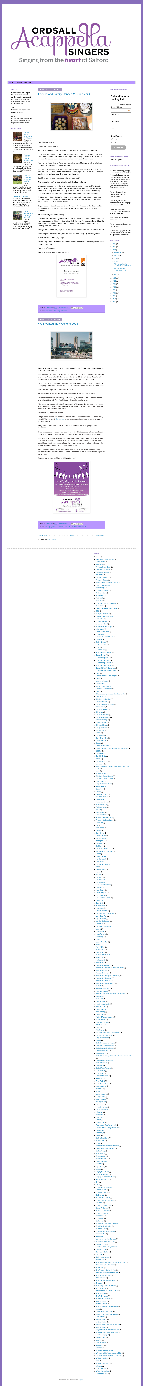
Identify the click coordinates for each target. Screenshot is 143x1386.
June (116, 261)
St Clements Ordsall (103, 1197)
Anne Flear (100, 595)
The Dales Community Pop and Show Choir (111, 1262)
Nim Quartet (100, 1030)
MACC (98, 944)
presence (99, 1089)
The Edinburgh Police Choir (105, 1265)
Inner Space (100, 890)
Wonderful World (101, 1374)
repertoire (99, 1117)
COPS (98, 733)
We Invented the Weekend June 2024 (75, 527)
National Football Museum (105, 1017)
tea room (99, 1255)
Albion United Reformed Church (107, 582)
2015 (114, 296)
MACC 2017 (100, 950)
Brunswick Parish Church (104, 637)
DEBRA (98, 751)
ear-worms (99, 764)
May (116, 274)
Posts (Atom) (51, 539)
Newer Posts (43, 535)
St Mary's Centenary (103, 1210)
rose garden (100, 1122)
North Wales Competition (104, 1035)
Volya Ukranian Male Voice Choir (107, 1332)
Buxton (98, 647)
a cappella (99, 564)
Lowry (98, 939)
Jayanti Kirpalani (101, 893)
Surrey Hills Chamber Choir (105, 1242)
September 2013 (101, 1159)
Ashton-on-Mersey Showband (106, 603)
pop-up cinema (101, 1086)
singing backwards (102, 1172)
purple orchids (101, 1099)
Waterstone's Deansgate (104, 1350)
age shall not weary (102, 577)
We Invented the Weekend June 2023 (108, 1353)
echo (97, 771)
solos (98, 1185)
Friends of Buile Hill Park (104, 817)
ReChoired (99, 1104)
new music (99, 1025)
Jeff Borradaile (101, 895)
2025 (114, 247)
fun (97, 825)
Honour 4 (99, 877)
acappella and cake (50, 311)
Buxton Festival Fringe (103, 652)
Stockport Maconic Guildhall (105, 1231)
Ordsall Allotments (102, 1051)
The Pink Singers (102, 1296)
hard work (99, 861)
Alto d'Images (100, 588)
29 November (100, 562)
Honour (98, 874)
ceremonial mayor (102, 681)
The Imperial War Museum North (107, 1273)
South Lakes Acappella (104, 1187)
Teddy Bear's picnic (102, 1257)
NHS (97, 1027)
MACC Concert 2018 (103, 955)
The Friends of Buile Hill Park (106, 1270)
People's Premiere (102, 1076)
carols (98, 678)
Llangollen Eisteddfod (103, 926)
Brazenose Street (102, 624)
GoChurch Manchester (103, 848)
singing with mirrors (102, 1179)
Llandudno (99, 924)
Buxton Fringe (101, 655)
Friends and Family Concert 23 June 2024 (64, 94)
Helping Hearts (101, 869)
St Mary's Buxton (102, 1208)
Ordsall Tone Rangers (103, 1068)
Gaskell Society (101, 838)
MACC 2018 (100, 952)
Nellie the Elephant (102, 1022)
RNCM (98, 1120)
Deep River (100, 753)
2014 (114, 299)
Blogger (80, 1380)
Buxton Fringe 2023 (102, 658)
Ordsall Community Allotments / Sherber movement (113, 1056)
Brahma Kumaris (101, 621)
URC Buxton (100, 1317)
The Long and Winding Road (105, 1280)
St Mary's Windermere (103, 1205)
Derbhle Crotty (101, 756)
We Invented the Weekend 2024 (58, 323)
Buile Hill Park (101, 642)
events (98, 792)
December (118, 252)
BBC (97, 611)
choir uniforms (101, 696)
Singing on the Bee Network (105, 1177)
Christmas (99, 712)
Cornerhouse (100, 735)
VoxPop (98, 1340)
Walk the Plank (101, 1343)
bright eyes (100, 629)
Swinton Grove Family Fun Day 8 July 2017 (28, 214)
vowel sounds (100, 1337)
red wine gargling (102, 1109)
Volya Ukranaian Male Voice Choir (107, 1330)
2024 (114, 250)
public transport (101, 1094)
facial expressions (102, 797)
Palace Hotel (100, 1071)
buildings (99, 639)
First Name (115, 114)
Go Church (60, 419)
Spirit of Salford (101, 1190)
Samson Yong (100, 1156)
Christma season (102, 709)
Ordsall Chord (100, 1053)
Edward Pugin (101, 773)
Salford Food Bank (102, 1138)
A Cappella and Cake (103, 567)
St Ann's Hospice (102, 1192)
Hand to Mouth (101, 859)
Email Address (120, 107)
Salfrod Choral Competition (105, 1148)
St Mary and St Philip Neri (104, 1200)
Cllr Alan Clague (101, 725)
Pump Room (100, 1096)
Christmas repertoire (103, 717)
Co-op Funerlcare (102, 728)
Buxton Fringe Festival (103, 663)
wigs (97, 1361)
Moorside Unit (100, 1007)
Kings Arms (100, 908)
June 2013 (99, 903)
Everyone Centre (102, 794)
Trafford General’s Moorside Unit (107, 1306)
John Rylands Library (103, 898)
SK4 (97, 1182)
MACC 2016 (100, 947)
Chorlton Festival (102, 702)
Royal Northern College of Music (107, 1128)
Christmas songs (101, 720)
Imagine (99, 887)
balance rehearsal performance (106, 608)
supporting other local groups (106, 1239)
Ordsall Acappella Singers (104, 1048)
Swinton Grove (101, 1244)
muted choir (100, 1014)
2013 (114, 302)
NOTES (114, 129)
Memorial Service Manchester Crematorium (110, 994)
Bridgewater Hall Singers (104, 627)
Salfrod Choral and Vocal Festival (107, 1146)
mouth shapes (101, 1009)
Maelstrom (99, 957)
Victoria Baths (100, 1319)
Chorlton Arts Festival (103, 699)
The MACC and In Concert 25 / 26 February (28, 135)
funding (98, 830)
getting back (100, 841)
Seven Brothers (58, 527)
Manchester (100, 963)
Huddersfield (100, 882)
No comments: (63, 307)
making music (100, 960)
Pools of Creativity (102, 1084)
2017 (114, 290)
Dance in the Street (102, 746)
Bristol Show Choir (102, 632)
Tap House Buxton (102, 1252)
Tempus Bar (100, 1260)
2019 (114, 284)
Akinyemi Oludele (102, 580)
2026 (114, 244)
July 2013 (99, 900)
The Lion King (100, 1278)
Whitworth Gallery (102, 1358)
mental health (100, 1001)
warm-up (99, 1348)
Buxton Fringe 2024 (102, 660)
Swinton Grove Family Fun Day (106, 1247)
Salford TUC (100, 1141)
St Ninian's (99, 1216)
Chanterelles (100, 683)
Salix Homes (100, 1154)
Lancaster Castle (102, 911)
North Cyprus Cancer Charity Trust (107, 1032)
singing (98, 1169)
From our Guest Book (23, 82)
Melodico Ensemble (102, 988)
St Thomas (99, 1221)
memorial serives (102, 991)
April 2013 (99, 598)
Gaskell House (101, 836)
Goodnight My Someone (104, 851)
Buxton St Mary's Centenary (105, 668)
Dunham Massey (102, 761)
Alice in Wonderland (103, 585)
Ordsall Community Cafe (104, 1060)
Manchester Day (101, 970)
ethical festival (101, 786)
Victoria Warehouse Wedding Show (108, 1324)
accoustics (99, 575)
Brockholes (100, 634)
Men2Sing (99, 999)
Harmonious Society (103, 864)
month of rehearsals (103, 1004)
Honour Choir (100, 880)
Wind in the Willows (102, 1363)
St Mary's (99, 1203)
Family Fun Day (101, 805)
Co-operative (100, 730)
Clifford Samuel (101, 722)
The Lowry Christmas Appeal (105, 1286)
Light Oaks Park (101, 916)
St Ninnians (100, 1218)
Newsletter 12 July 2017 (21, 196)
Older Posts (100, 535)
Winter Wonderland (102, 1371)
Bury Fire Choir (101, 645)
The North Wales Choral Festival (107, 1291)
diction (98, 759)
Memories (99, 996)
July (116, 258)
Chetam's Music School (104, 689)
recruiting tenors (101, 1107)
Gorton (98, 854)
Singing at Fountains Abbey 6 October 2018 (28, 157)
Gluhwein (99, 843)
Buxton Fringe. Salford (103, 665)
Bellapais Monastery (103, 614)
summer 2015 (100, 1234)
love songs (99, 937)
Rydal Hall (99, 1130)
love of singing (101, 934)
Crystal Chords (101, 740)
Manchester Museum (103, 981)
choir (97, 691)
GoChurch (99, 846)
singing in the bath (102, 1174)
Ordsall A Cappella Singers (105, 1045)
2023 (114, 278)
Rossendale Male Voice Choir (106, 1125)
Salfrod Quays (48, 527)
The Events (100, 1267)
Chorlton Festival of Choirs (105, 704)
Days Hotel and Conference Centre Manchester (112, 748)
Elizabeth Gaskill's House (104, 779)
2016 (114, 293)
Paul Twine (99, 1073)
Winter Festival (101, 1368)
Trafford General (101, 1304)
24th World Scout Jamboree (105, 559)
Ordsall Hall (100, 1065)
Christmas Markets (102, 715)
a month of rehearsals (103, 569)
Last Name (115, 121)
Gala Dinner (100, 833)
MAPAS (98, 986)
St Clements (100, 1195)
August (117, 255)
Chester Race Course (103, 686)
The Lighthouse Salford (104, 1275)
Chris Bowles (100, 707)
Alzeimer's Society (102, 590)
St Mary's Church (102, 1213)
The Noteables (101, 1293)
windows (99, 1366)
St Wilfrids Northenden (103, 1226)
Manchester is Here (102, 973)
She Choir (99, 1164)
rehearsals (99, 1115)
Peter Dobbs (100, 1078)
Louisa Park (100, 931)
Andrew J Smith (101, 593)
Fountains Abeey (101, 815)
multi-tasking (100, 1012)
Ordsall (98, 1040)
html (115, 139)
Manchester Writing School (105, 983)
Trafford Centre (101, 1301)
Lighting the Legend (102, 921)
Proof (98, 1091)
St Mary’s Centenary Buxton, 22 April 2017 (27, 178)
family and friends (62, 311)
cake (97, 673)
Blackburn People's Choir (104, 616)
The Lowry (99, 1283)
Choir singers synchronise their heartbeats (110, 694)
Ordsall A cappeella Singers (105, 1043)
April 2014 (99, 601)
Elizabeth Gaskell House (104, 776)
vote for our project (102, 1335)
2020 (114, 281)
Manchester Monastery (104, 978)
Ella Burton (100, 781)
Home (11, 82)
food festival (100, 812)
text (114, 143)
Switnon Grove (101, 1249)
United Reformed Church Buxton (107, 1314)
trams (98, 1309)
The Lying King (101, 1288)
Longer (98, 929)
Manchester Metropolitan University (108, 976)
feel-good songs (101, 807)
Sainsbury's (100, 1133)
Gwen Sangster (101, 856)
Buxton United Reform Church (106, 671)
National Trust (100, 1019)
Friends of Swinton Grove (104, 820)
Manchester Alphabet (103, 965)
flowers (98, 810)
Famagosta (100, 799)
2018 (114, 287)
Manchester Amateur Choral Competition (110, 968)
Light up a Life (101, 918)
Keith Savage (100, 906)
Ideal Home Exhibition (103, 885)
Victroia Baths (100, 1327)
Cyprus (98, 743)
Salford (98, 1135)
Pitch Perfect (100, 1081)
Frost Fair (99, 823)
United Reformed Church (104, 1311)
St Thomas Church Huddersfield (107, 1223)
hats (97, 867)
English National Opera (104, 784)
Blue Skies (99, 619)
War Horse (99, 1345)
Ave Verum (99, 606)
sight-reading (100, 1166)
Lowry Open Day (101, 942)
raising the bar (101, 1102)
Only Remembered (102, 1038)
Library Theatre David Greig (105, 913)
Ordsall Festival (101, 1063)
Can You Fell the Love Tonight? (106, 676)
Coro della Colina (102, 738)
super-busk (100, 1236)
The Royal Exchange (103, 1298)
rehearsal (99, 1112)
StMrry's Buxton (101, 1229)
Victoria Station (101, 1322)
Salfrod (98, 1143)
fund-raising (100, 828)
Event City (99, 789)
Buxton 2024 (100, 650)
